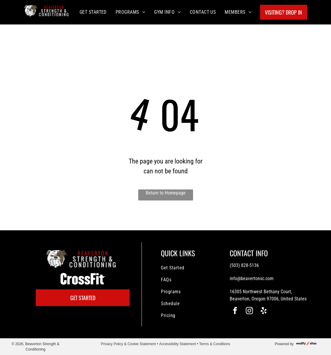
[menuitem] (93, 12)
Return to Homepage (166, 193)
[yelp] (263, 311)
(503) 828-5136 (244, 265)
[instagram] (249, 311)
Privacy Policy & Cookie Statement (128, 344)
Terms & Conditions (214, 344)
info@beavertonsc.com (251, 278)
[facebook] (235, 311)
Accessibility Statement (177, 344)
